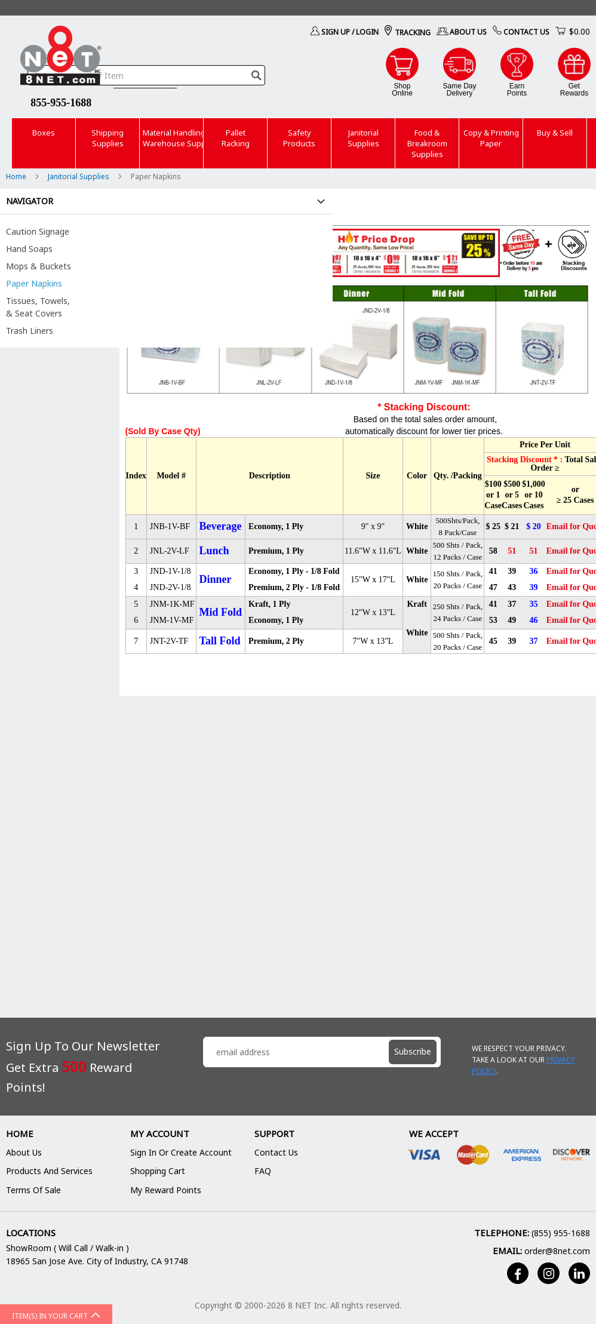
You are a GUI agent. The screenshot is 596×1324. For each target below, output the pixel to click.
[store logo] (61, 57)
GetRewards (574, 89)
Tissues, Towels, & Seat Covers (38, 307)
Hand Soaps (29, 248)
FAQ (262, 1170)
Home (17, 176)
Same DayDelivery (459, 89)
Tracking (413, 32)
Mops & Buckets (38, 266)
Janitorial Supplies (79, 176)
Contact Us (526, 32)
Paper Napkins (34, 283)
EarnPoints (517, 89)
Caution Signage (37, 231)
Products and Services (49, 1170)
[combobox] (146, 75)
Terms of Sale (33, 1190)
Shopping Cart (157, 1170)
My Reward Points (165, 1190)
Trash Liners (29, 330)
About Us (468, 32)
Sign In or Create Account (181, 1152)
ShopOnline (402, 89)
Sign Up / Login (350, 32)
